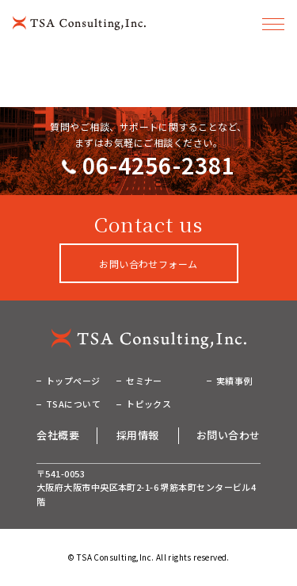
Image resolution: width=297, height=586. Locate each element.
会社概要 (57, 434)
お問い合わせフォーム (148, 263)
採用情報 (137, 434)
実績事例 (234, 380)
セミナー (144, 380)
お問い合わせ (228, 434)
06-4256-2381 (158, 165)
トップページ (73, 380)
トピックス (148, 403)
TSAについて (73, 403)
